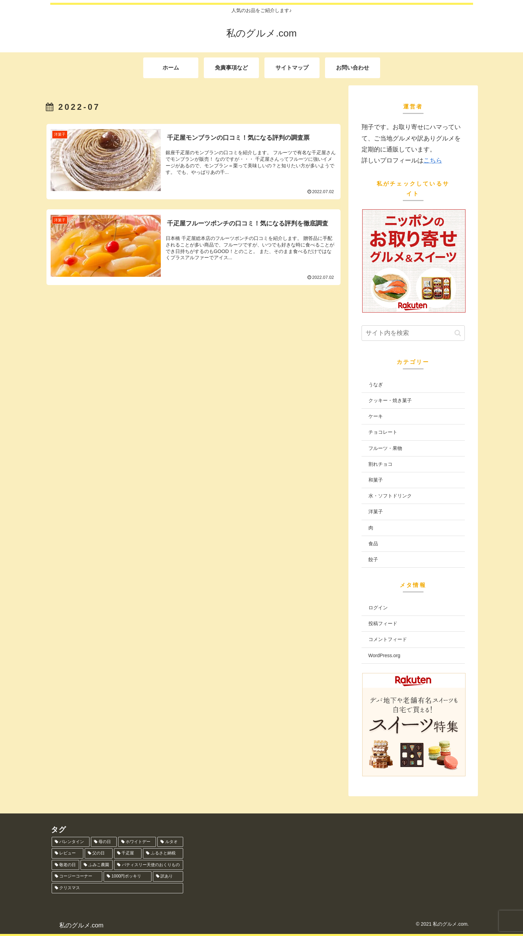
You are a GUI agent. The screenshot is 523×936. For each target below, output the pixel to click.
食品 (373, 543)
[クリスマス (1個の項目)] (118, 888)
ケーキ (375, 416)
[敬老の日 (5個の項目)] (66, 865)
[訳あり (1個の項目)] (168, 876)
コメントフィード (387, 639)
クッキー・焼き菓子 (390, 400)
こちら (432, 160)
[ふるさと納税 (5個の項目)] (163, 853)
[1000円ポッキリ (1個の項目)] (127, 876)
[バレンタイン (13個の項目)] (71, 842)
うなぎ (375, 384)
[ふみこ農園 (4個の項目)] (97, 865)
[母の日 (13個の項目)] (104, 842)
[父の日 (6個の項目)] (99, 853)
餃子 (373, 559)
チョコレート (382, 432)
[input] (413, 333)
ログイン (378, 607)
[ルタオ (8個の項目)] (170, 842)
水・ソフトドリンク (390, 495)
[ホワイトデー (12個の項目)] (137, 842)
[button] (458, 333)
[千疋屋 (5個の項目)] (128, 853)
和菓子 (375, 480)
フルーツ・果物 (385, 448)
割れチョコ (380, 464)
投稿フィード (382, 623)
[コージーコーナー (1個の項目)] (77, 876)
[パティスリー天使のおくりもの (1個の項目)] (148, 865)
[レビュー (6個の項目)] (68, 853)
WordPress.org (384, 655)
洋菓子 (375, 511)
